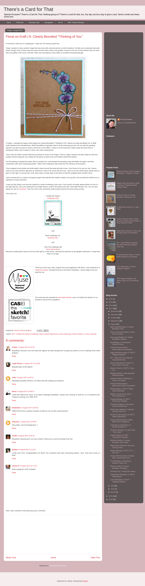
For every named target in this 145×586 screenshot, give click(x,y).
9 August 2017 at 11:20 (28, 466)
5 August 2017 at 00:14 (25, 377)
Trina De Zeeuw (126, 119)
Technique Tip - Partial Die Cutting (122, 471)
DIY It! (60, 22)
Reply (14, 356)
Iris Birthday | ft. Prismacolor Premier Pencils (120, 343)
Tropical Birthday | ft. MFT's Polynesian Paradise (120, 400)
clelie (14, 377)
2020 (111, 299)
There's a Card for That (28, 9)
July (112, 486)
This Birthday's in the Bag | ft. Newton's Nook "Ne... (120, 462)
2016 (111, 496)
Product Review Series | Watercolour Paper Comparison (122, 385)
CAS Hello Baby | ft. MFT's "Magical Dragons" (126, 268)
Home (9, 22)
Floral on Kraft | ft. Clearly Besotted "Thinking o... (119, 467)
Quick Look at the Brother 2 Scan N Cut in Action (122, 333)
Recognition (48, 22)
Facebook (22, 189)
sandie (14, 436)
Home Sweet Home (53, 249)
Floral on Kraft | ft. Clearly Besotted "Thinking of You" (126, 196)
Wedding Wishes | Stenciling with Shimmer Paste (122, 374)
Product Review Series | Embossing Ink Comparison (121, 348)
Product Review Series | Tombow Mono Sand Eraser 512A (122, 457)
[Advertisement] (53, 534)
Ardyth (14, 347)
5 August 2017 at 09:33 (29, 408)
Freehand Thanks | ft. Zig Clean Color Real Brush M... (121, 405)
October (114, 318)
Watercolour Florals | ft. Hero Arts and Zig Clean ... (122, 446)
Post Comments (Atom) (57, 566)
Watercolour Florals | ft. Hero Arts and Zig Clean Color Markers (129, 232)
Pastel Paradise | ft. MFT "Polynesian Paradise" (119, 436)
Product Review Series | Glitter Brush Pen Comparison (121, 421)
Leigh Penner (17, 363)
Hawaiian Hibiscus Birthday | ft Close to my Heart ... (121, 379)
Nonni (14, 391)
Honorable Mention (65, 297)
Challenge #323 (53, 198)
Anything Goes (52, 238)
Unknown (15, 422)
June (113, 489)
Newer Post (11, 558)
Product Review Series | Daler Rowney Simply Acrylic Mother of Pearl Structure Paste (128, 221)
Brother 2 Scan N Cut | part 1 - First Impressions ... (121, 395)
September (115, 321)
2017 (13, 334)
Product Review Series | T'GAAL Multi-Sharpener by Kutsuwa (128, 256)
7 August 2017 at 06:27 (28, 422)
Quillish (15, 449)
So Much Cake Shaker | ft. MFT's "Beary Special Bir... (122, 416)
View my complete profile (127, 123)
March (113, 492)
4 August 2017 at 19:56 (31, 363)
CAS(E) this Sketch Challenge (27, 334)
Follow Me (19, 22)
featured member (42, 270)
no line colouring (90, 334)
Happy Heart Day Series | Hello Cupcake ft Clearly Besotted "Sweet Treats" (128, 185)
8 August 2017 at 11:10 (27, 449)
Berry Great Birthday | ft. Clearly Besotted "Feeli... (122, 328)
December (115, 311)
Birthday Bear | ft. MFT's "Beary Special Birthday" (121, 390)
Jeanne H (15, 466)
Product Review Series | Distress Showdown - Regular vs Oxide (128, 172)
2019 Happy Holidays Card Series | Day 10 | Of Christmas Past (128, 280)
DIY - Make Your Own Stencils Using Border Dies (121, 359)
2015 (111, 499)
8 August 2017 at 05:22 (26, 436)
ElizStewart (16, 408)
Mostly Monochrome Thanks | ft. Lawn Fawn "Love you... (122, 364)
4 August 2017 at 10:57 (26, 347)
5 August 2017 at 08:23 (25, 391)
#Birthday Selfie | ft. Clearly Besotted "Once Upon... (120, 441)
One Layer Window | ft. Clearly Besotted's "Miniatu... (121, 338)
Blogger (85, 581)
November (115, 314)
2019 (111, 302)
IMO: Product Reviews (76, 22)
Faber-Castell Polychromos (49, 334)
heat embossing (65, 334)
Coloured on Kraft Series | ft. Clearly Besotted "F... (120, 426)
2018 (111, 305)
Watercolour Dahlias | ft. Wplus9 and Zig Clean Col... (122, 410)
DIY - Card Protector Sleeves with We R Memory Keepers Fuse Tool (127, 245)
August (113, 324)
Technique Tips (33, 22)
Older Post (95, 558)
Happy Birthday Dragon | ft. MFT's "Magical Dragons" (122, 354)
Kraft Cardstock (77, 334)
